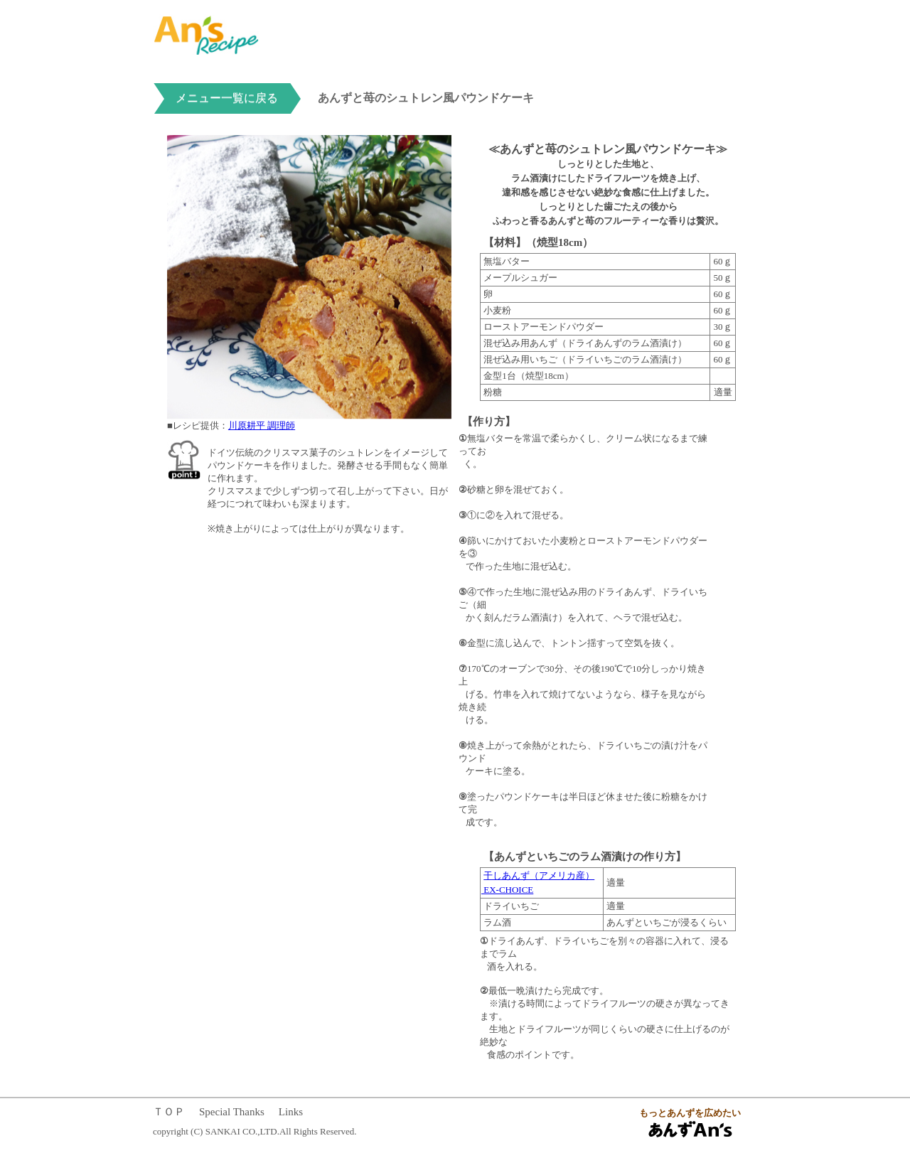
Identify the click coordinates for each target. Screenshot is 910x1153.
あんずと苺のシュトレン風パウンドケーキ (426, 98)
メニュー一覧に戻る (227, 98)
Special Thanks (231, 1111)
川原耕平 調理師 (261, 425)
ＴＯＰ (169, 1111)
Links (291, 1111)
